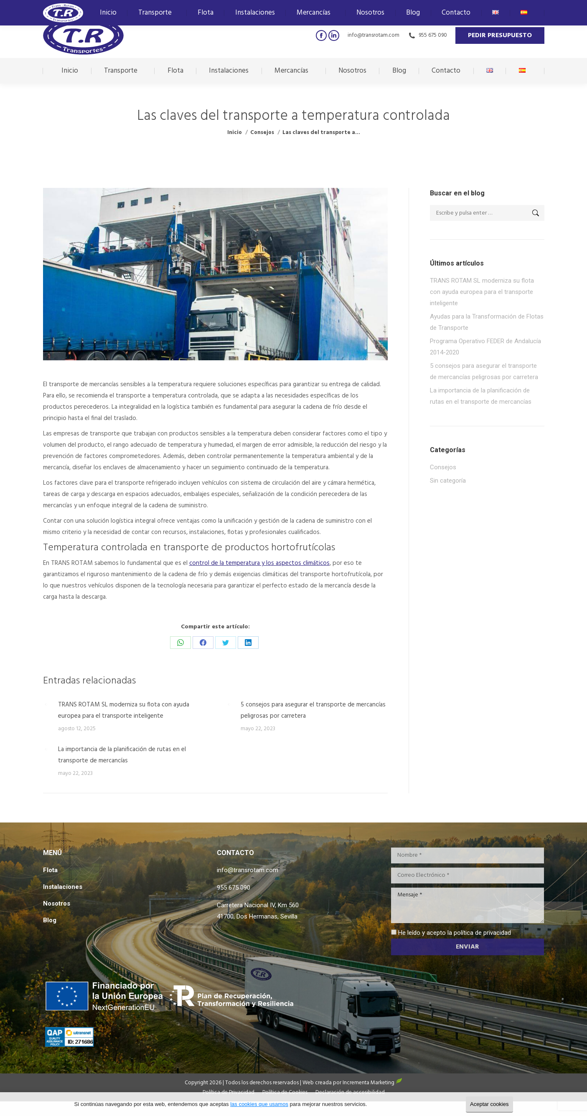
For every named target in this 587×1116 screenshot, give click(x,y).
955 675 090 (427, 35)
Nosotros (56, 903)
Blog (49, 920)
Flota (50, 870)
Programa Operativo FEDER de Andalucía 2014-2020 (485, 346)
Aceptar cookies (489, 1104)
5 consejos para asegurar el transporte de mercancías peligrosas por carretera (313, 710)
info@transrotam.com (373, 35)
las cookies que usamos (259, 1104)
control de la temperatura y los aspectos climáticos (259, 563)
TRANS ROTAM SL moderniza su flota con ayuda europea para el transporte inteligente (123, 710)
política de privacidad (482, 932)
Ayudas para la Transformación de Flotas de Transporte (487, 322)
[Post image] (46, 704)
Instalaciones (62, 887)
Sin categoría (448, 480)
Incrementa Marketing (372, 1082)
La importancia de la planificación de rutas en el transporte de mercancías (122, 755)
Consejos (443, 467)
